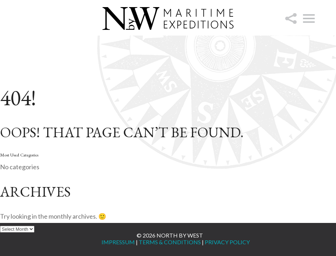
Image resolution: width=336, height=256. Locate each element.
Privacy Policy (227, 242)
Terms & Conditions (170, 242)
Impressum (118, 242)
